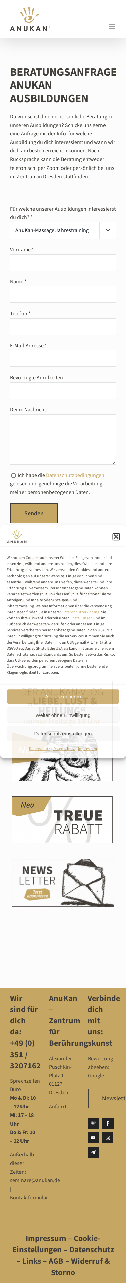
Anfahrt (57, 1106)
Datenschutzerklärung (80, 612)
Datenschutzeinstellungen (63, 733)
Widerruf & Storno (80, 1266)
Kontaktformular (29, 1197)
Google (96, 1075)
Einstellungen (81, 618)
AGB (56, 1261)
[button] (116, 536)
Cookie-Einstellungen (56, 1244)
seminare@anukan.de (35, 1180)
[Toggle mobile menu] (112, 26)
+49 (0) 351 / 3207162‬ (25, 1054)
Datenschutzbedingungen (75, 475)
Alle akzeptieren (63, 696)
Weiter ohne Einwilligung (63, 715)
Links (30, 1261)
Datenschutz (39, 749)
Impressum (87, 749)
